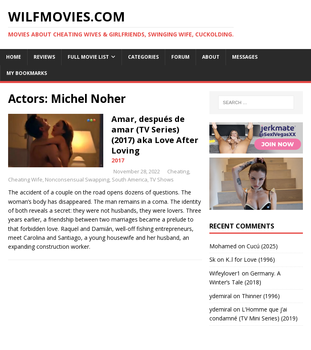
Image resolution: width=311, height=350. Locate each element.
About (210, 56)
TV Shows (162, 179)
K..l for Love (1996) (250, 259)
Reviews (44, 56)
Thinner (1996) (261, 296)
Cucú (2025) (262, 246)
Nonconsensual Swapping (77, 179)
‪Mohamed (222, 246)
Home (13, 56)
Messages (245, 56)
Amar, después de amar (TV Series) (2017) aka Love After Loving (154, 134)
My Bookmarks (26, 73)
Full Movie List (88, 56)
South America (129, 179)
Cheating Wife (25, 179)
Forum (180, 56)
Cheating (178, 171)
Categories (143, 56)
